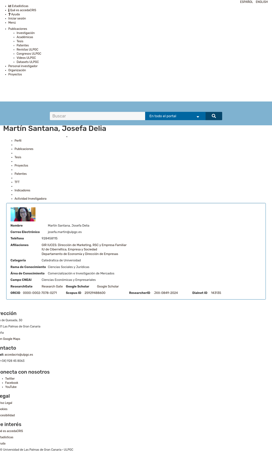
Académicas (25, 37)
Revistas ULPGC (27, 49)
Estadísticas (18, 6)
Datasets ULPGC (28, 62)
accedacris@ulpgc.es (19, 354)
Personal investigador (23, 66)
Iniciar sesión (17, 18)
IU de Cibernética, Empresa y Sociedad (69, 249)
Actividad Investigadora (31, 198)
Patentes (23, 45)
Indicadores (22, 190)
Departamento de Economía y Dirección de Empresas (80, 254)
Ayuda (14, 14)
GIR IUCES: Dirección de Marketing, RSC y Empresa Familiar (84, 245)
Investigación (26, 33)
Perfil (18, 140)
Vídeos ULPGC (26, 58)
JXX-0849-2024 (166, 293)
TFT (17, 182)
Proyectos (15, 74)
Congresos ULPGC (29, 54)
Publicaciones (17, 29)
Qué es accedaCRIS (22, 10)
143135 (216, 293)
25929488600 (95, 293)
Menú (12, 22)
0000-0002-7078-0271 (40, 293)
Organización (17, 70)
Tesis (20, 41)
